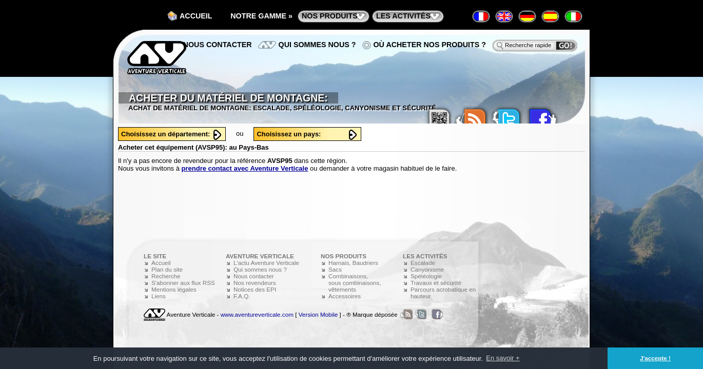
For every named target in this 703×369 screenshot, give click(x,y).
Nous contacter (217, 44)
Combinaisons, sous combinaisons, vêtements (354, 283)
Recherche (166, 276)
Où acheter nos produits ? (430, 44)
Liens (158, 296)
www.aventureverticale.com (257, 314)
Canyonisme (427, 269)
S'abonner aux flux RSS (183, 282)
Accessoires (344, 296)
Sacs (335, 269)
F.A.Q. (241, 296)
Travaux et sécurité (436, 282)
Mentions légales (174, 289)
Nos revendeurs (254, 282)
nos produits (330, 16)
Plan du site (167, 269)
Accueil (196, 16)
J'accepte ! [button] (655, 358)
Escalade (423, 262)
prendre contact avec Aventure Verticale (245, 168)
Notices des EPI (254, 289)
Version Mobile (318, 314)
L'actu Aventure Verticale (266, 262)
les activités (403, 16)
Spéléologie (426, 276)
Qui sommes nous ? (317, 44)
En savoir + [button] (502, 358)
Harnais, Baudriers (353, 262)
